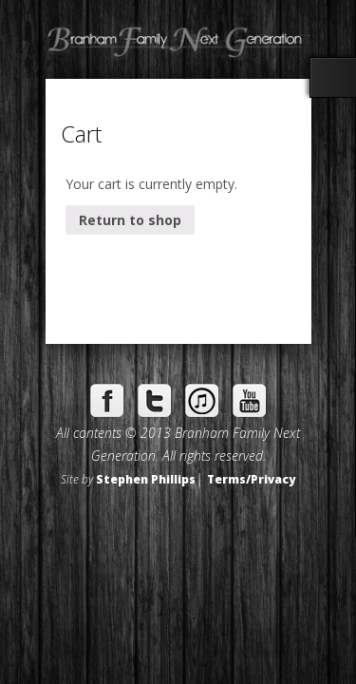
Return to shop (130, 220)
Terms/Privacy (251, 478)
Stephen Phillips (146, 478)
